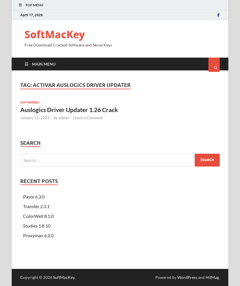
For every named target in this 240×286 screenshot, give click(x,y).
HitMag (212, 277)
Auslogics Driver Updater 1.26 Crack (69, 109)
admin (64, 117)
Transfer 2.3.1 (36, 206)
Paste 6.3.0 (33, 196)
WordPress (187, 277)
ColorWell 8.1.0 (38, 216)
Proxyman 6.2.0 (38, 235)
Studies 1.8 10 (36, 225)
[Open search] (214, 65)
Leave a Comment (88, 117)
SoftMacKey (55, 34)
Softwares (29, 102)
